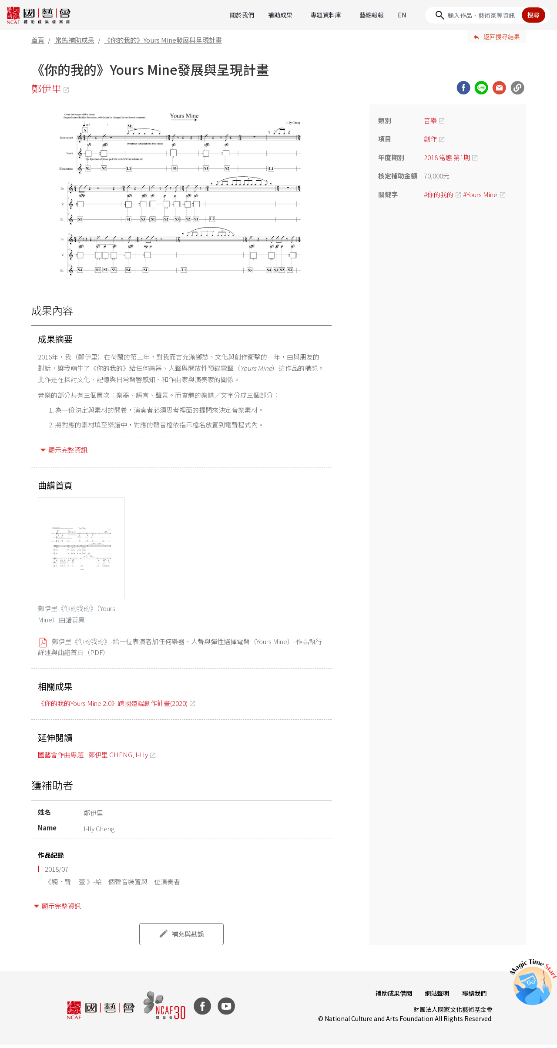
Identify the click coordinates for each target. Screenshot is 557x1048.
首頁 (37, 39)
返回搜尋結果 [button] (501, 36)
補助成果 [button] (280, 14)
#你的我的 (438, 194)
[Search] (487, 15)
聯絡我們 (473, 996)
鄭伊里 (47, 88)
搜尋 (533, 14)
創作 (430, 138)
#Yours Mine (480, 194)
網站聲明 (435, 996)
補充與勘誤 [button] (187, 936)
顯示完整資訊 (67, 449)
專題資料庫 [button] (326, 14)
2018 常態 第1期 (447, 157)
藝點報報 (371, 14)
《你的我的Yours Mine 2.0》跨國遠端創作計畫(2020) (113, 705)
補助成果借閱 (390, 996)
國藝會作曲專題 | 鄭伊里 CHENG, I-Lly (93, 757)
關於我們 (242, 14)
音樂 (430, 120)
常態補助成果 (74, 39)
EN (402, 14)
